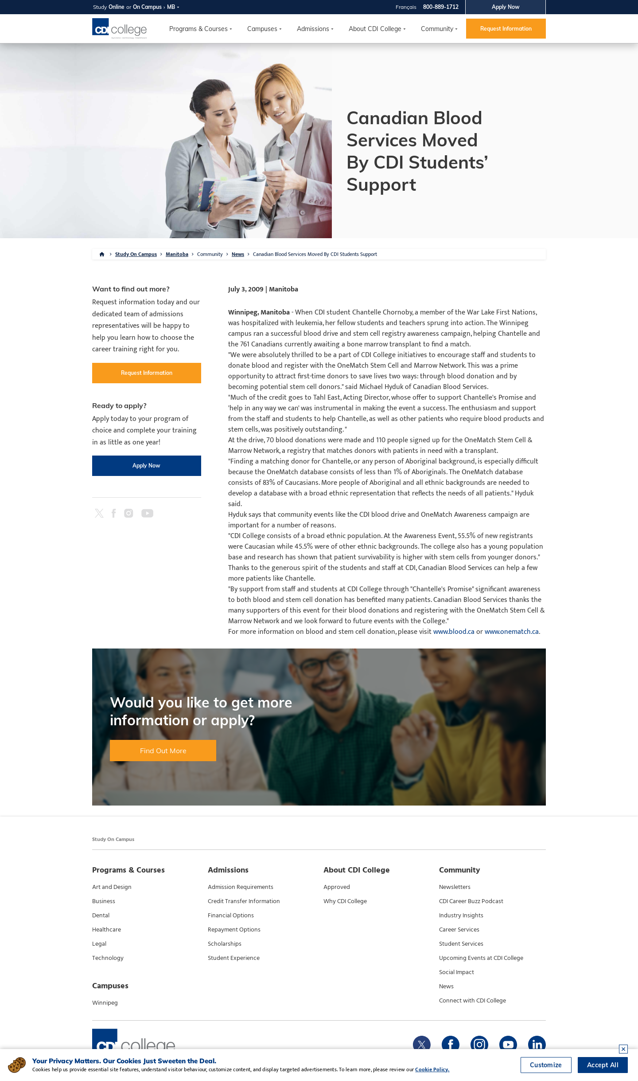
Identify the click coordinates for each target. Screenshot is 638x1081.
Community (437, 29)
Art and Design (112, 887)
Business (103, 901)
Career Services (459, 929)
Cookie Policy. (432, 1069)
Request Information (506, 28)
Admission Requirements (240, 887)
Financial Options (231, 915)
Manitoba (177, 254)
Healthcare (106, 929)
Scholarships (224, 943)
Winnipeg (105, 1002)
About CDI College (375, 29)
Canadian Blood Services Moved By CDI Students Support (315, 254)
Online (116, 7)
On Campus (147, 7)
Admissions (313, 29)
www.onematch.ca (512, 632)
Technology (108, 958)
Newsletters (455, 887)
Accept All (603, 1065)
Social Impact (456, 972)
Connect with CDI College (472, 1000)
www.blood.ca (454, 632)
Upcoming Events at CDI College (481, 958)
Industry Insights (461, 915)
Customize (546, 1065)
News (238, 254)
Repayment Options (234, 929)
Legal (99, 943)
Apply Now (506, 7)
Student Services (461, 943)
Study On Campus (136, 254)
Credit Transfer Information (244, 901)
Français (406, 7)
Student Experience (234, 958)
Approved (336, 887)
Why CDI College (345, 901)
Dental (100, 915)
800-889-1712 (441, 7)
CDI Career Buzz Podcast (471, 901)
